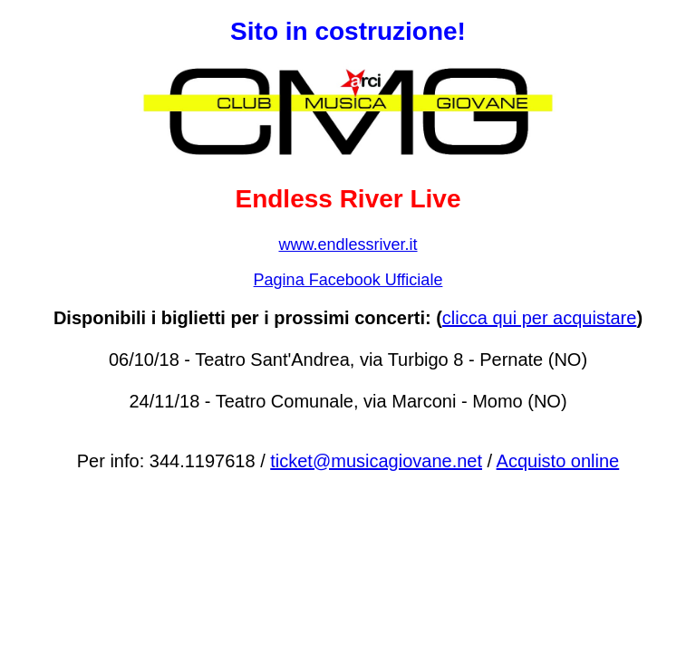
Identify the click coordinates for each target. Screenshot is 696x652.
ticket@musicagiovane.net (376, 461)
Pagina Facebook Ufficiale (348, 280)
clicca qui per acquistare (539, 318)
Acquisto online (558, 461)
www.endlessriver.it (347, 244)
